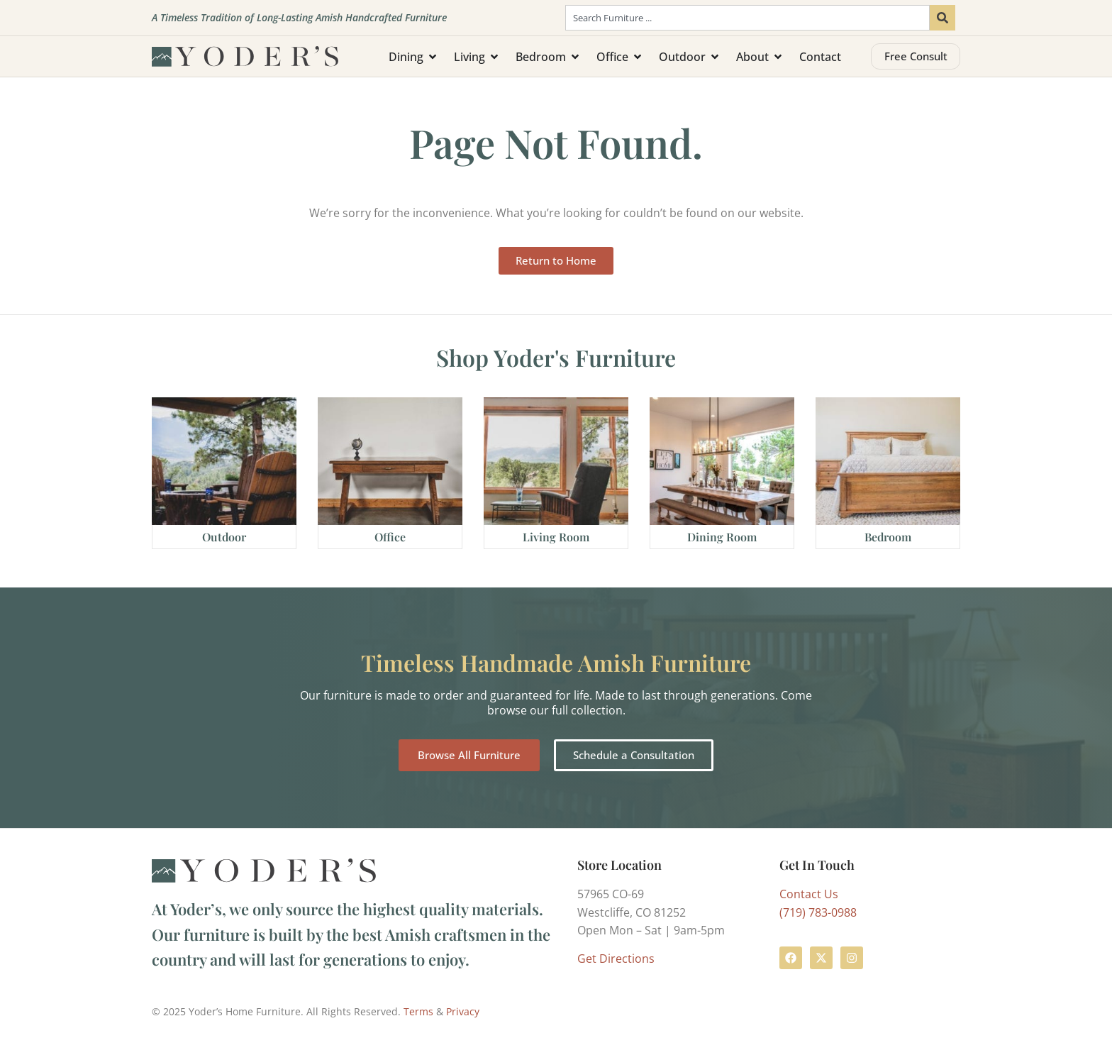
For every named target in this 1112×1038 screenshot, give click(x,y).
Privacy (462, 1011)
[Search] (942, 18)
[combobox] (747, 18)
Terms (418, 1011)
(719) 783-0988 (818, 912)
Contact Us (808, 894)
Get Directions (616, 958)
